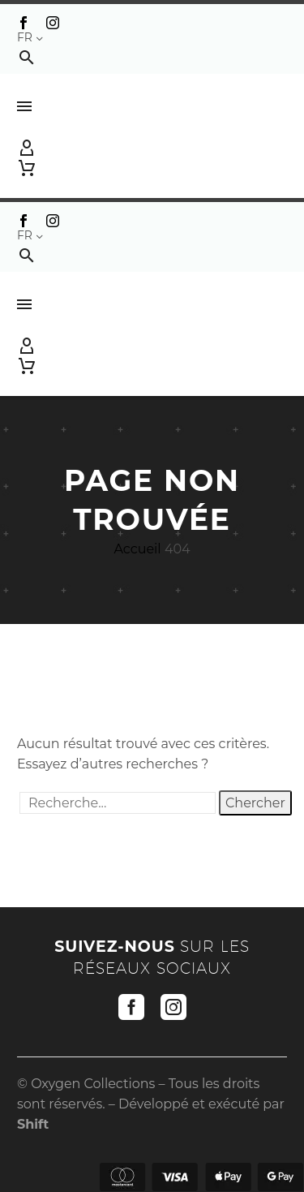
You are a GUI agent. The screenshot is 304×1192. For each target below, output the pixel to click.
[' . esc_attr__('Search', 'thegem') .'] (117, 803)
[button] (26, 57)
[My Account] (152, 148)
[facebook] (131, 1007)
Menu (24, 106)
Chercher (255, 803)
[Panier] (26, 168)
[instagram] (173, 1007)
